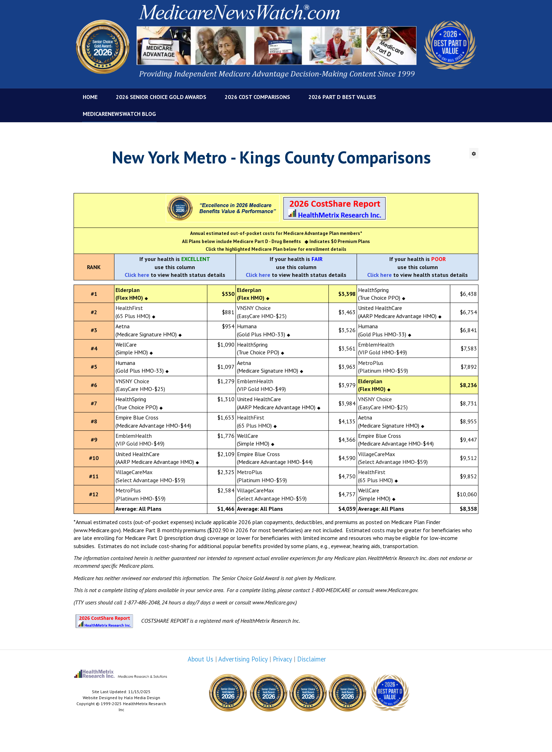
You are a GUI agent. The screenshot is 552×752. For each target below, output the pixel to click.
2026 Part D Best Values (342, 96)
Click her (256, 274)
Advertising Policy (243, 659)
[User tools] (473, 153)
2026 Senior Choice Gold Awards (161, 96)
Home (90, 96)
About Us (200, 659)
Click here (137, 274)
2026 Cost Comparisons (257, 96)
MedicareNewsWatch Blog (119, 113)
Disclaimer (311, 659)
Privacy (282, 659)
